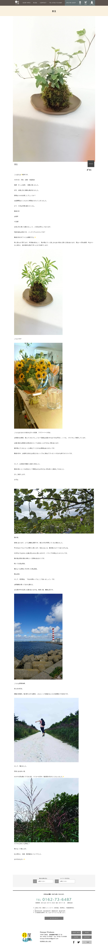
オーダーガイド (54, 918)
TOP (88, 942)
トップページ (27, 938)
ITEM (80, 4)
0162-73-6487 (54, 899)
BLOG (35, 3)
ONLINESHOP (71, 3)
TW (79, 942)
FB (73, 942)
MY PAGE (92, 4)
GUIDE (76, 937)
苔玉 (90, 170)
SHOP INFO (26, 3)
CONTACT (43, 3)
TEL (55, 3)
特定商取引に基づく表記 (45, 941)
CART (85, 4)
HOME (17, 3)
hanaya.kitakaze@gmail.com (49, 938)
